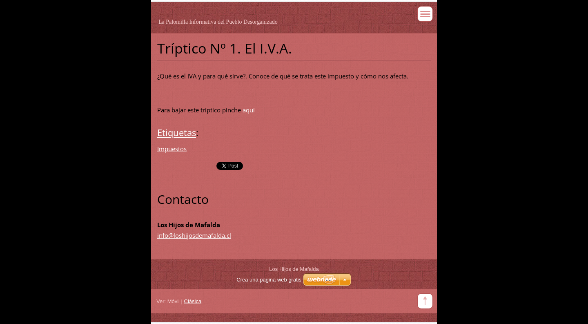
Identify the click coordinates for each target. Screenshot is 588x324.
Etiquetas (176, 132)
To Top (425, 301)
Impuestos (172, 149)
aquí (249, 110)
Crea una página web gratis (268, 280)
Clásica (193, 301)
